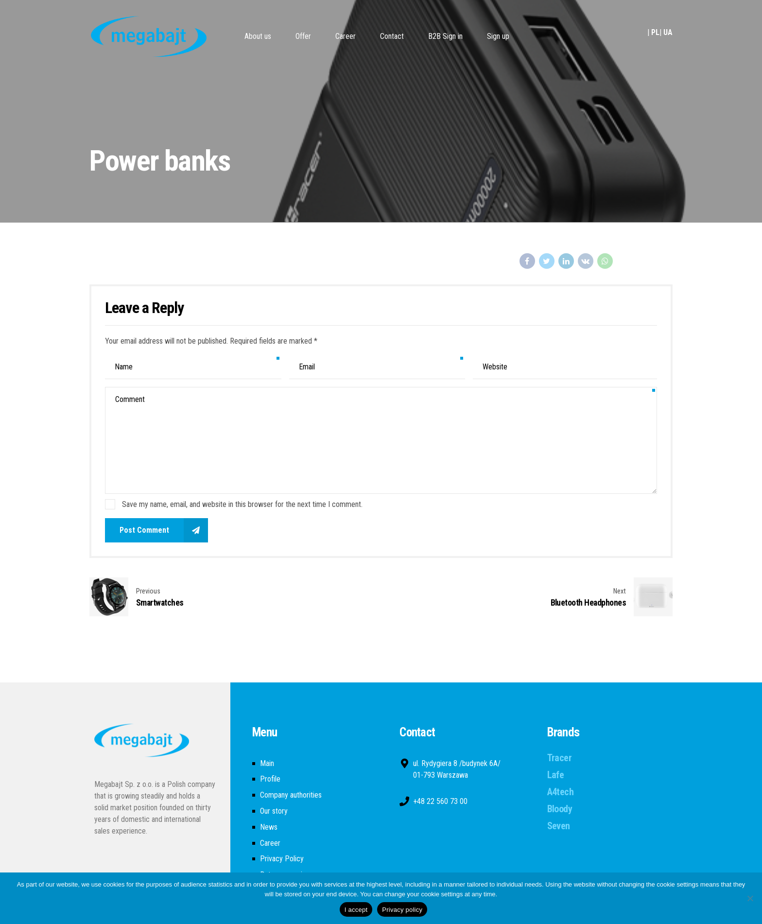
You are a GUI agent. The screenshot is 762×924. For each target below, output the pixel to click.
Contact (392, 36)
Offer (303, 36)
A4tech (560, 792)
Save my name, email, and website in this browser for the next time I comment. (242, 504)
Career (345, 36)
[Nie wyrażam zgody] (750, 898)
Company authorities (291, 795)
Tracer (559, 758)
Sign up (498, 36)
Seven (558, 826)
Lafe (555, 775)
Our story (274, 811)
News (268, 827)
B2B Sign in (445, 36)
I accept (356, 909)
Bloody (559, 809)
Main (267, 763)
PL (655, 32)
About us (257, 36)
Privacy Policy (282, 858)
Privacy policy (402, 909)
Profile (270, 779)
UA (668, 32)
